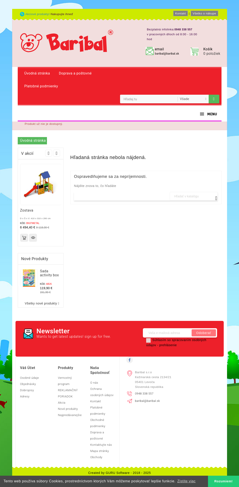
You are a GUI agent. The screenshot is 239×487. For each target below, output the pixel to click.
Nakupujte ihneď (62, 14)
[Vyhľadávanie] (194, 196)
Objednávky (28, 384)
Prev (48, 153)
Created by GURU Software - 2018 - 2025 (119, 473)
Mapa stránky (99, 451)
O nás (94, 382)
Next (56, 153)
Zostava (26, 210)
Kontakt (180, 13)
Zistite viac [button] (186, 481)
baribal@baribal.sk (167, 53)
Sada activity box (49, 273)
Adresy (25, 396)
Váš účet (27, 368)
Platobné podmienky (41, 86)
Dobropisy (27, 390)
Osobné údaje (29, 377)
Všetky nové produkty (43, 303)
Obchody (96, 457)
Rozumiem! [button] (223, 481)
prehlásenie (168, 345)
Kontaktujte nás (101, 444)
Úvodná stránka (37, 73)
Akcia (61, 402)
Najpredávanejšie (70, 415)
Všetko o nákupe (204, 13)
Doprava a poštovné (75, 73)
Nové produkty (68, 408)
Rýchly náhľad (33, 238)
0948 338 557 (144, 393)
